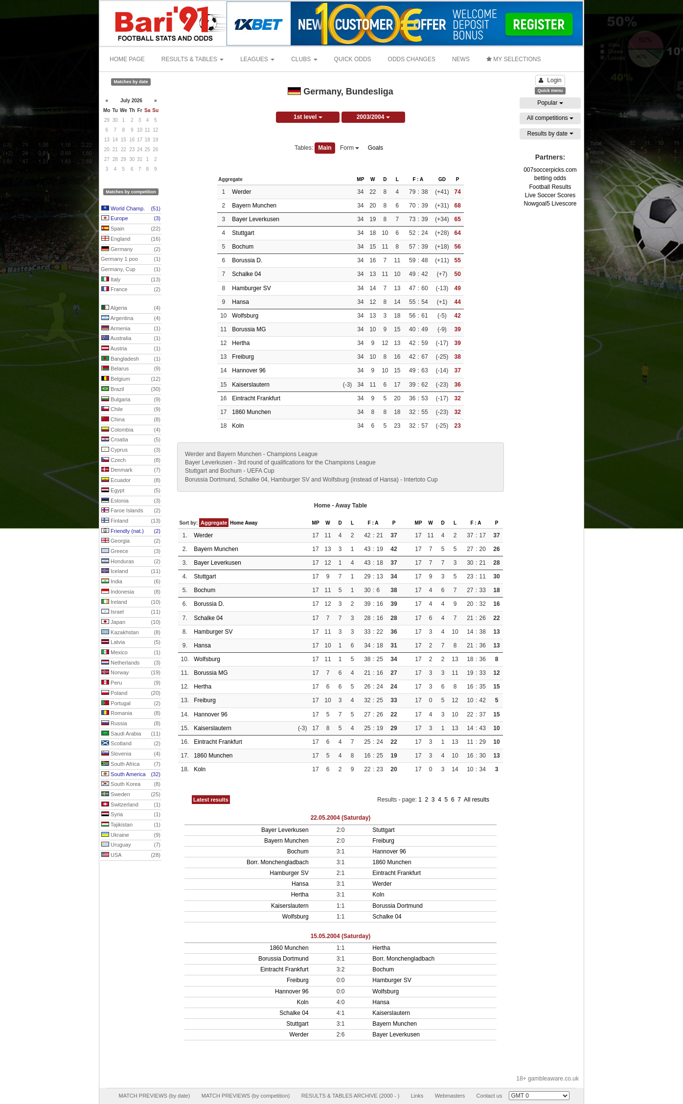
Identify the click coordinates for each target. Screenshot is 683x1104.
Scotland (130, 744)
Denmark (130, 470)
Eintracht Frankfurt (256, 398)
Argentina (130, 318)
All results (476, 799)
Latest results (210, 800)
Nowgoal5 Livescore (550, 203)
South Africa (130, 764)
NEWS (461, 59)
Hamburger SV (251, 288)
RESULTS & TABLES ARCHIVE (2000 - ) (350, 1096)
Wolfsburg (245, 315)
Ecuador (130, 480)
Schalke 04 (246, 274)
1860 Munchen (251, 412)
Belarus (130, 369)
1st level (308, 117)
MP (360, 179)
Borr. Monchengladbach (278, 862)
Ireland (130, 602)
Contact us (489, 1096)
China (130, 420)
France (130, 290)
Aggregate (214, 523)
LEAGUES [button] (257, 59)
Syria (130, 815)
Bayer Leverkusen (255, 219)
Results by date (550, 133)
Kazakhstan (130, 633)
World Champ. (130, 209)
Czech (130, 460)
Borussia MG (249, 329)
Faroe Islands (130, 511)
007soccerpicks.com (550, 169)
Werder (241, 191)
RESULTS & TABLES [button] (192, 59)
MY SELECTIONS (513, 59)
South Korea (130, 784)
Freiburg (243, 356)
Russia (130, 724)
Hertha (241, 343)
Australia (130, 339)
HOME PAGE (127, 59)
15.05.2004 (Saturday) (341, 936)
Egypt (130, 491)
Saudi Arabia (130, 734)
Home (237, 523)
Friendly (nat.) (130, 531)
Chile (130, 410)
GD (442, 179)
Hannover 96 (249, 370)
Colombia (130, 430)
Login (550, 80)
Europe (130, 219)
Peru (130, 683)
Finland (130, 521)
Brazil (130, 389)
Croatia (130, 440)
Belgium (130, 379)
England (130, 239)
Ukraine (130, 835)
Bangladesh (130, 359)
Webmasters (450, 1096)
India (130, 582)
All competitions (550, 118)
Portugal (130, 704)
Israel (130, 612)
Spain (130, 229)
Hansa (240, 302)
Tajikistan (130, 825)
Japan (130, 622)
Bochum (242, 246)
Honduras (130, 562)
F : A (417, 179)
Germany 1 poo (130, 259)
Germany (130, 249)
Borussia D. (247, 260)
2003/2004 (373, 117)
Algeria (130, 308)
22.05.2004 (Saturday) (341, 817)
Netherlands (130, 663)
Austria (130, 349)
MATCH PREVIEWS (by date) (154, 1096)
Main (324, 147)
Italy (130, 280)
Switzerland (130, 805)
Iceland (130, 571)
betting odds (550, 178)
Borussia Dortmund (397, 905)
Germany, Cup (130, 270)
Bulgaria (130, 400)
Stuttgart (243, 233)
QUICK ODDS (352, 59)
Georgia (130, 541)
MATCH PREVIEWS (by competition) (246, 1096)
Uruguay (130, 845)
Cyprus (130, 450)
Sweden (130, 795)
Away (251, 523)
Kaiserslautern (251, 384)
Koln (238, 425)
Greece (130, 551)
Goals (375, 147)
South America (130, 775)
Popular (550, 102)
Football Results (550, 187)
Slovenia (130, 754)
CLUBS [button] (304, 59)
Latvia (130, 642)
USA (130, 855)
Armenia (130, 329)
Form (349, 147)
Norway (130, 673)
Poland (130, 693)
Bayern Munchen (254, 205)
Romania (130, 713)
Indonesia (130, 592)
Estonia (130, 501)
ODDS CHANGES (411, 59)
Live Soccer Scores (550, 195)
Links (417, 1096)
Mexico (130, 653)
